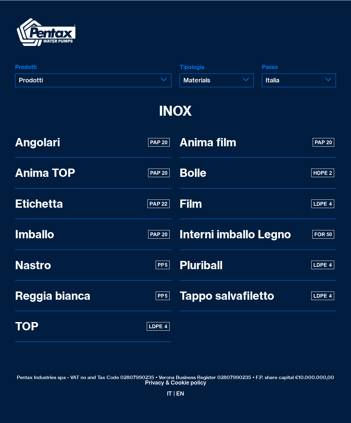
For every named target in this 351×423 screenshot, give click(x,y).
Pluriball (257, 265)
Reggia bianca (92, 295)
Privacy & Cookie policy (175, 382)
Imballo (92, 234)
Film (257, 203)
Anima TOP (92, 173)
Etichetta (92, 203)
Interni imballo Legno (257, 234)
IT (169, 393)
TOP (92, 326)
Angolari (92, 142)
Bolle (257, 173)
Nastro (92, 265)
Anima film (257, 142)
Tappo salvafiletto (257, 295)
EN (180, 393)
